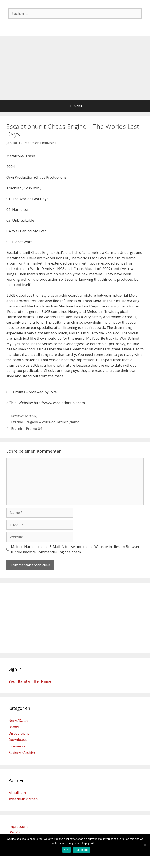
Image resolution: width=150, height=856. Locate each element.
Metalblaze (17, 792)
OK (66, 849)
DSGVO (14, 831)
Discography (18, 733)
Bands (13, 726)
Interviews (16, 746)
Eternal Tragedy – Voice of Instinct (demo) (45, 422)
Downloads (17, 739)
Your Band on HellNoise (29, 681)
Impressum (18, 826)
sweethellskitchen (23, 798)
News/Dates (18, 720)
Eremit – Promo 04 (26, 428)
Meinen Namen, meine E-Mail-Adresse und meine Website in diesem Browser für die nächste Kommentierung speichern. (75, 549)
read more (81, 849)
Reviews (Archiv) (24, 415)
